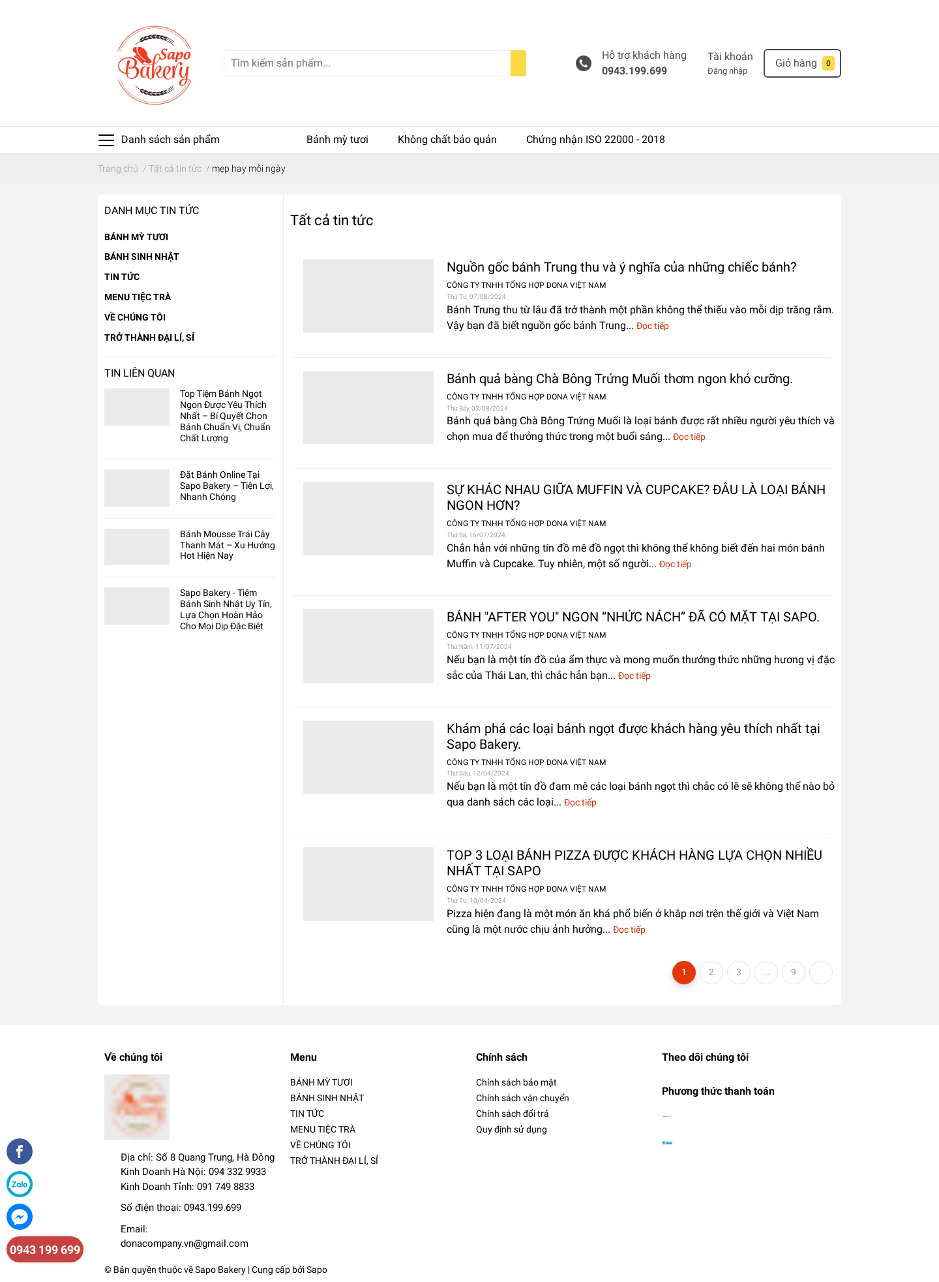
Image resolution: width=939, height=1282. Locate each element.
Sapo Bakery (220, 1269)
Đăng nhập (727, 71)
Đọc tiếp (652, 325)
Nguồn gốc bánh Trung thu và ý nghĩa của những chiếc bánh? (621, 267)
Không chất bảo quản (447, 139)
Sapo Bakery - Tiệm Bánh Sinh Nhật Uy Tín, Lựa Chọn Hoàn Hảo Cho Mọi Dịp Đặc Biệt (226, 609)
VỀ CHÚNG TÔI (135, 317)
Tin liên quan (139, 373)
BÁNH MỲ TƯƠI (136, 237)
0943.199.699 (634, 71)
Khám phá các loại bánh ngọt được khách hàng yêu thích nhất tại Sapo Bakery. (633, 736)
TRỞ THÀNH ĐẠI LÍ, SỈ (149, 337)
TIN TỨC (122, 277)
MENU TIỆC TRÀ (137, 297)
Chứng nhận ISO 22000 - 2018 (595, 139)
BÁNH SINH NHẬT (141, 256)
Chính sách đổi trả (512, 1113)
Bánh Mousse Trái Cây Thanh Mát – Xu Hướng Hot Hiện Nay (227, 545)
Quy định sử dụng (511, 1129)
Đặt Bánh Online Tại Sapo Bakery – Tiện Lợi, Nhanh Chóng (227, 485)
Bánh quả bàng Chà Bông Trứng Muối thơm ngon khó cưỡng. (620, 378)
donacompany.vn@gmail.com (184, 1243)
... (766, 972)
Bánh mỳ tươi (337, 139)
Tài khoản (730, 56)
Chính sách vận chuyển (522, 1098)
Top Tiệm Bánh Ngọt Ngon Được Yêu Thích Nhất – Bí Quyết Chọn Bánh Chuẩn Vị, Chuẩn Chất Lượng (225, 415)
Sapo (316, 1269)
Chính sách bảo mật (516, 1082)
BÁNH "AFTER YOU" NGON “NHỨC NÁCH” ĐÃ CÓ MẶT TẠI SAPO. (633, 617)
